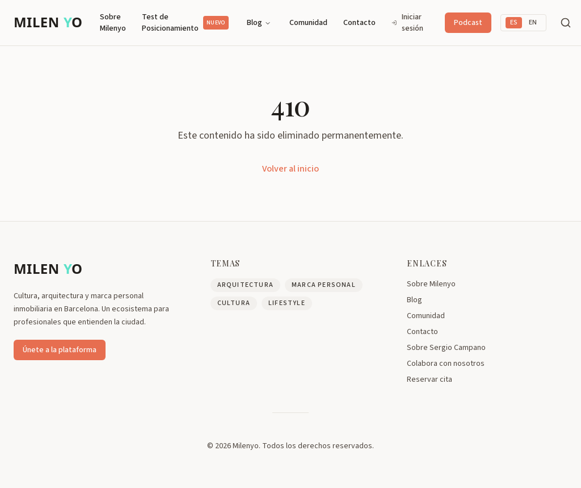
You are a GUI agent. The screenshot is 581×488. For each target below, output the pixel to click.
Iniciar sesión (407, 22)
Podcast (468, 22)
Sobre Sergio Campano (446, 347)
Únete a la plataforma (59, 350)
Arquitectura (245, 285)
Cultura (233, 303)
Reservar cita (429, 379)
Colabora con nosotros (446, 363)
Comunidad (308, 22)
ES (513, 22)
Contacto (359, 22)
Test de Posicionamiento (185, 22)
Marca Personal (324, 285)
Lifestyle (286, 303)
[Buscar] (565, 22)
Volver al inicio (290, 168)
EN (533, 22)
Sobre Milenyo (113, 22)
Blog (259, 22)
